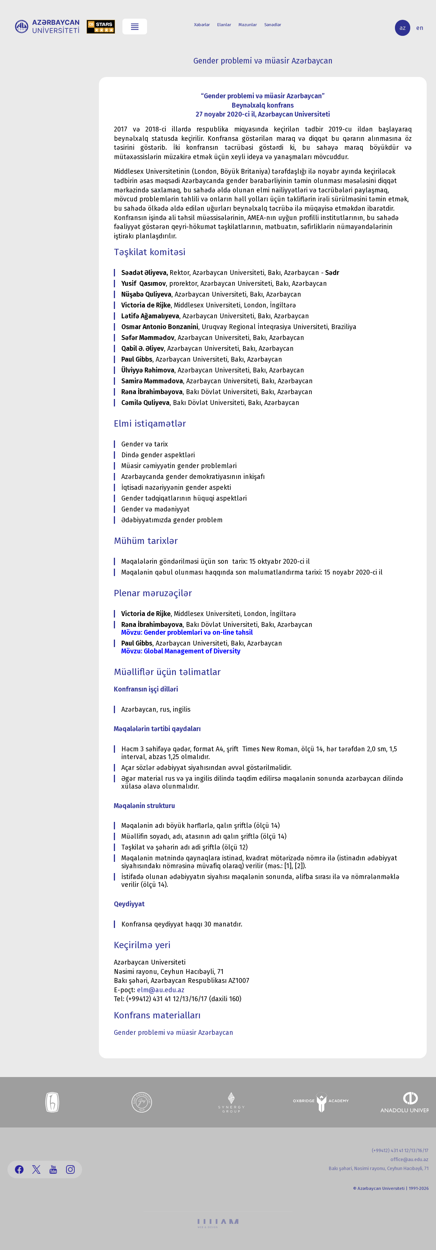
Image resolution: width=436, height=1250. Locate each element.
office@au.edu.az (409, 1159)
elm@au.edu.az (160, 990)
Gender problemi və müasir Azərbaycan (173, 1033)
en (419, 27)
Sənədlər (272, 24)
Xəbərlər (202, 24)
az (402, 27)
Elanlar (224, 24)
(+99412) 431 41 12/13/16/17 (400, 1150)
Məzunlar (248, 24)
